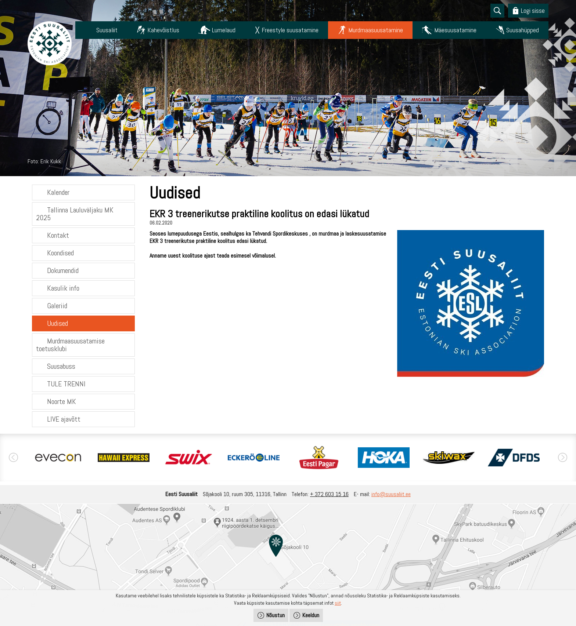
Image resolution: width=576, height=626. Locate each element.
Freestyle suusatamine (290, 30)
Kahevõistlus (163, 30)
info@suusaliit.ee (391, 494)
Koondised (60, 253)
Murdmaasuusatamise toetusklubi (70, 344)
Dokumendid (63, 270)
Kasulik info (63, 288)
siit (338, 603)
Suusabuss (61, 366)
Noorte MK (61, 401)
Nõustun (275, 615)
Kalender (58, 192)
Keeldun (310, 615)
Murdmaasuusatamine (375, 30)
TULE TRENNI (66, 384)
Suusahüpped (522, 30)
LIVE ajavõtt (63, 419)
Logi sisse (533, 10)
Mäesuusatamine (455, 30)
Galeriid (57, 305)
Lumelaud (223, 30)
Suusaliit (107, 30)
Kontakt (58, 235)
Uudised (57, 323)
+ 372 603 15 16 (329, 494)
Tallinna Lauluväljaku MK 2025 (75, 213)
